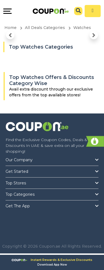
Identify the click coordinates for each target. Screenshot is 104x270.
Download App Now (52, 264)
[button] (10, 35)
